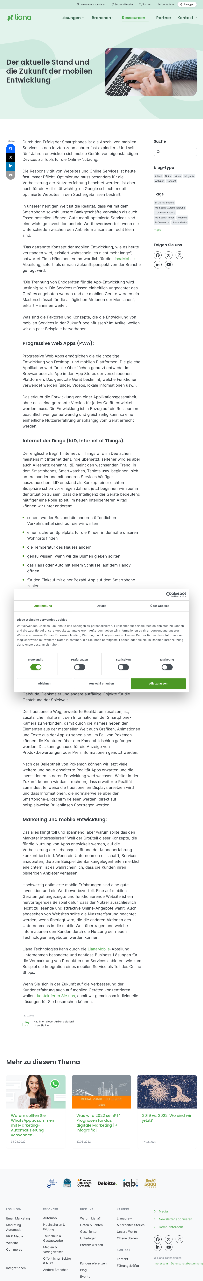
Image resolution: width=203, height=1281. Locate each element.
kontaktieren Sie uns (56, 995)
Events (85, 1276)
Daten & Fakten (91, 1225)
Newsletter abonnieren (91, 4)
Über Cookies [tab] (159, 605)
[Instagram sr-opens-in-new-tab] (179, 255)
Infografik (189, 176)
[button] (72, 18)
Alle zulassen (158, 683)
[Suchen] (175, 152)
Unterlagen (88, 1238)
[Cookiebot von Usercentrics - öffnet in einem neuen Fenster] (169, 594)
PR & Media (14, 1236)
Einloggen (187, 4)
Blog (83, 1270)
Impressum (161, 1263)
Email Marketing (18, 1218)
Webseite (182, 217)
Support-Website (122, 4)
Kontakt (122, 1259)
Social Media (179, 222)
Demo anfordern (168, 1227)
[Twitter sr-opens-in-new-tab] (168, 255)
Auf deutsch (164, 4)
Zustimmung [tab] (43, 605)
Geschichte (88, 1231)
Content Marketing (165, 212)
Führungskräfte (128, 1266)
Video (178, 176)
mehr (157, 230)
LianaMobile (124, 258)
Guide (168, 176)
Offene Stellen (127, 1238)
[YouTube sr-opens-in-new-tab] (168, 264)
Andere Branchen (55, 1270)
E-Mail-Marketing (164, 202)
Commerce (14, 1249)
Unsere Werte (127, 1231)
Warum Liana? (90, 1218)
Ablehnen (44, 683)
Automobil (50, 1218)
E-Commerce (162, 222)
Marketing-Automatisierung (170, 207)
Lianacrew (124, 1218)
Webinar (159, 180)
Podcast (171, 180)
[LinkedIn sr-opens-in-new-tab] (158, 264)
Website (12, 1243)
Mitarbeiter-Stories (130, 1225)
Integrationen (16, 1268)
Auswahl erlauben (101, 683)
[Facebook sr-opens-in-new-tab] (158, 255)
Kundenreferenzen (93, 1263)
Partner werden (91, 1245)
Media (161, 1211)
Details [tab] (101, 605)
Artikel (158, 176)
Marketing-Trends (164, 217)
